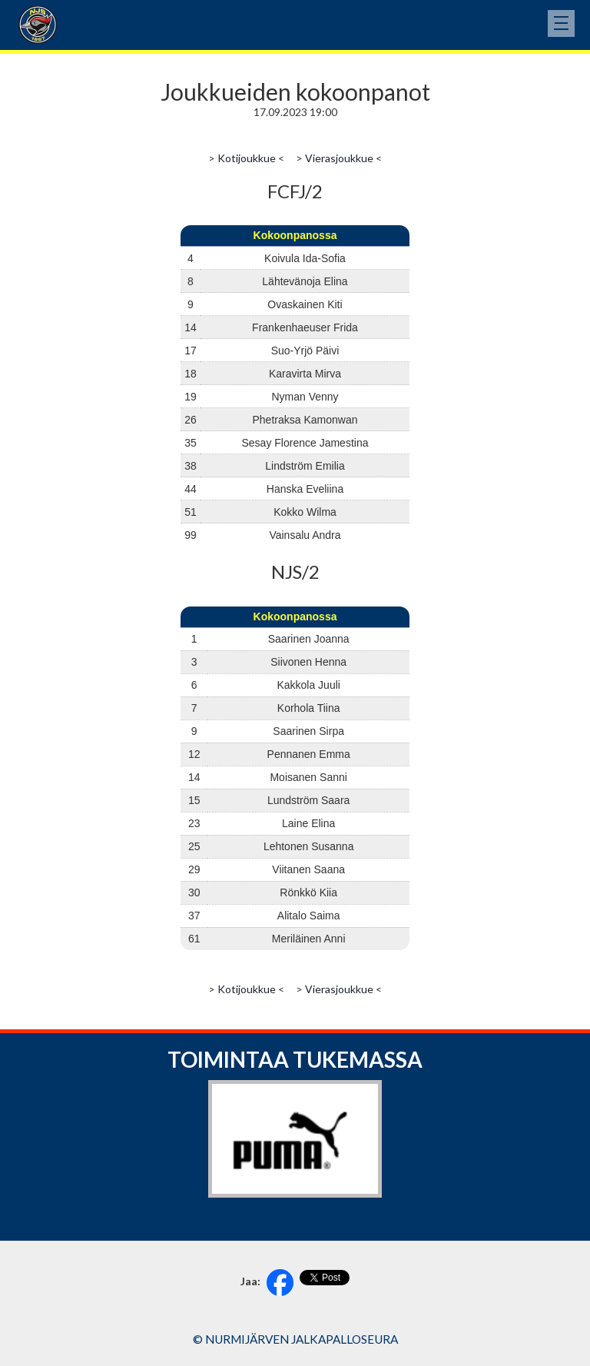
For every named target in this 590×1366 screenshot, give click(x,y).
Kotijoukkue (246, 158)
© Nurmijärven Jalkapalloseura (295, 1339)
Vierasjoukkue (339, 158)
